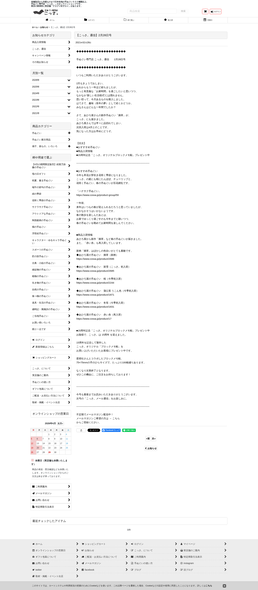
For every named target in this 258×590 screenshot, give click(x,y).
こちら (209, 585)
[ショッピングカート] (205, 13)
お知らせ (151, 451)
